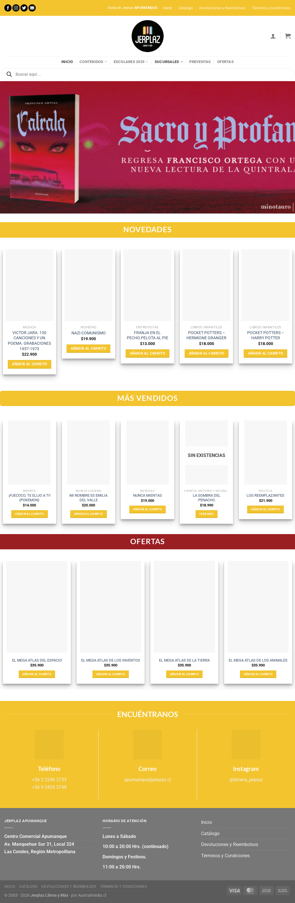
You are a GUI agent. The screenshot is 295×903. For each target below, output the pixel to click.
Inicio (167, 8)
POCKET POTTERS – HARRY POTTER (265, 335)
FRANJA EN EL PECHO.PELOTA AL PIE (147, 335)
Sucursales (169, 61)
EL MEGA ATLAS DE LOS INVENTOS (110, 660)
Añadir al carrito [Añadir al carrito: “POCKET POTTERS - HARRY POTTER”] (265, 353)
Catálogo (185, 8)
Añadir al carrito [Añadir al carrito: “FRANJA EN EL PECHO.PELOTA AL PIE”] (147, 353)
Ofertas (225, 62)
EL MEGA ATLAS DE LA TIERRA (184, 660)
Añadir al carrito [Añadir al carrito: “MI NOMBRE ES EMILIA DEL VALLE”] (88, 514)
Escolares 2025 (131, 61)
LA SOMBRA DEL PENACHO (206, 497)
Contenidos (93, 61)
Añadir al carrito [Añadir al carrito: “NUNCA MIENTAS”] (147, 509)
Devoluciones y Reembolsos (222, 8)
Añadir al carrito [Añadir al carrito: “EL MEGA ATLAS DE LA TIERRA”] (184, 674)
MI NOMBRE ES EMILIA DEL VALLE (88, 497)
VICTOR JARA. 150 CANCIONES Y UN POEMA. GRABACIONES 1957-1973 (29, 340)
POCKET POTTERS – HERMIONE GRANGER (206, 335)
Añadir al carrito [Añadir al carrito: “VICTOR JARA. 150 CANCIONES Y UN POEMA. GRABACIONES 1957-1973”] (29, 364)
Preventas (200, 62)
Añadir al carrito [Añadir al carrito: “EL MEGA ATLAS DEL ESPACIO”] (36, 674)
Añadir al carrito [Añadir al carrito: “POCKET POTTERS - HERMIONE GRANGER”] (206, 353)
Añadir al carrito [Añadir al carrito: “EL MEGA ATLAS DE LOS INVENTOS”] (110, 674)
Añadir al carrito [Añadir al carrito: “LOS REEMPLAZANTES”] (265, 509)
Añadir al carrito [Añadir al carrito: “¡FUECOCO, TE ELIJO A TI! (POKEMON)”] (29, 514)
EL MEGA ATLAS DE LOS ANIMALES (258, 660)
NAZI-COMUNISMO (88, 333)
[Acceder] (273, 36)
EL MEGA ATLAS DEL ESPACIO (37, 660)
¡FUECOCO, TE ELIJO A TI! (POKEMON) (29, 497)
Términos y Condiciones (271, 8)
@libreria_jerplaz (246, 779)
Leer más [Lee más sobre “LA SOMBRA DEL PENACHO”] (206, 514)
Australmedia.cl (92, 895)
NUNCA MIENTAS (147, 495)
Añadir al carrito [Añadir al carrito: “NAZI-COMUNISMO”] (88, 348)
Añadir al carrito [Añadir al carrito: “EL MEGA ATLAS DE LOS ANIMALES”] (258, 674)
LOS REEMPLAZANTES (265, 495)
